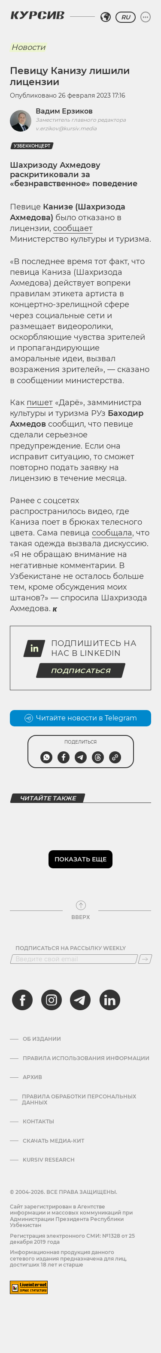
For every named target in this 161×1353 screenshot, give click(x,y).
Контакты (38, 1122)
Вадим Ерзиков (64, 111)
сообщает (73, 228)
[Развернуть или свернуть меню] (145, 17)
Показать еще (80, 859)
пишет (40, 402)
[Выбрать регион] (105, 17)
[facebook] (22, 1000)
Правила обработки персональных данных (79, 1100)
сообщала (112, 533)
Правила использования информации (86, 1058)
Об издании (42, 1039)
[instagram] (51, 1000)
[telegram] (80, 1000)
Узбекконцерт (32, 146)
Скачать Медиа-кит (53, 1141)
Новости (28, 47)
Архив (32, 1077)
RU (125, 17)
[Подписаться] (145, 959)
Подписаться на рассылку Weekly (70, 948)
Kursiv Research (49, 1160)
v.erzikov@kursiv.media (66, 128)
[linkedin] (109, 1000)
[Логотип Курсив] (37, 15)
